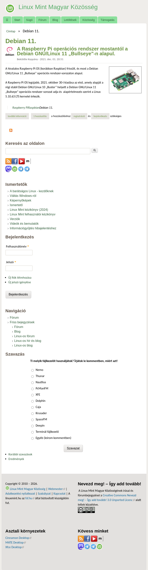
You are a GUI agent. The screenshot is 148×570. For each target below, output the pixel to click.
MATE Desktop (15, 542)
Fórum (43, 19)
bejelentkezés (100, 116)
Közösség (88, 19)
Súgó (29, 19)
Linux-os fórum (24, 336)
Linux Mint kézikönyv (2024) (29, 209)
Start (17, 19)
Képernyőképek (20, 200)
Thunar (40, 376)
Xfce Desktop (14, 547)
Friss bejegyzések (22, 322)
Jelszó (11, 262)
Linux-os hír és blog (27, 340)
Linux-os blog (23, 345)
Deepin (40, 425)
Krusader (41, 413)
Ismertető (16, 205)
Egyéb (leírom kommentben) (53, 438)
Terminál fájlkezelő (47, 431)
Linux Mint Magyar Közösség (58, 6)
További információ (18, 116)
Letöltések (70, 19)
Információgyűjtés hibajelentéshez (33, 228)
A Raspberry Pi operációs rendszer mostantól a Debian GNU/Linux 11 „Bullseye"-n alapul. (72, 51)
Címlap (10, 31)
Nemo (39, 370)
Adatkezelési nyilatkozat (20, 493)
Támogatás (107, 19)
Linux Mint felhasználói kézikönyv (33, 214)
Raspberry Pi (20, 107)
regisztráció (79, 116)
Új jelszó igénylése (19, 282)
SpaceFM (41, 419)
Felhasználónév (17, 246)
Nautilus (41, 382)
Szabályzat (44, 493)
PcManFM (42, 388)
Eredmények (16, 459)
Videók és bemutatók (24, 223)
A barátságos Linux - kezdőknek (32, 191)
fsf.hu (29, 498)
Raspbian (34, 107)
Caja (38, 407)
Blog (55, 19)
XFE (38, 394)
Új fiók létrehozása (19, 277)
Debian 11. (46, 107)
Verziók (15, 219)
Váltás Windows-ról (23, 195)
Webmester (56, 489)
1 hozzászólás (40, 116)
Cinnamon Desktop (18, 538)
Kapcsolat (60, 493)
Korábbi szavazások (20, 454)
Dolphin (40, 401)
